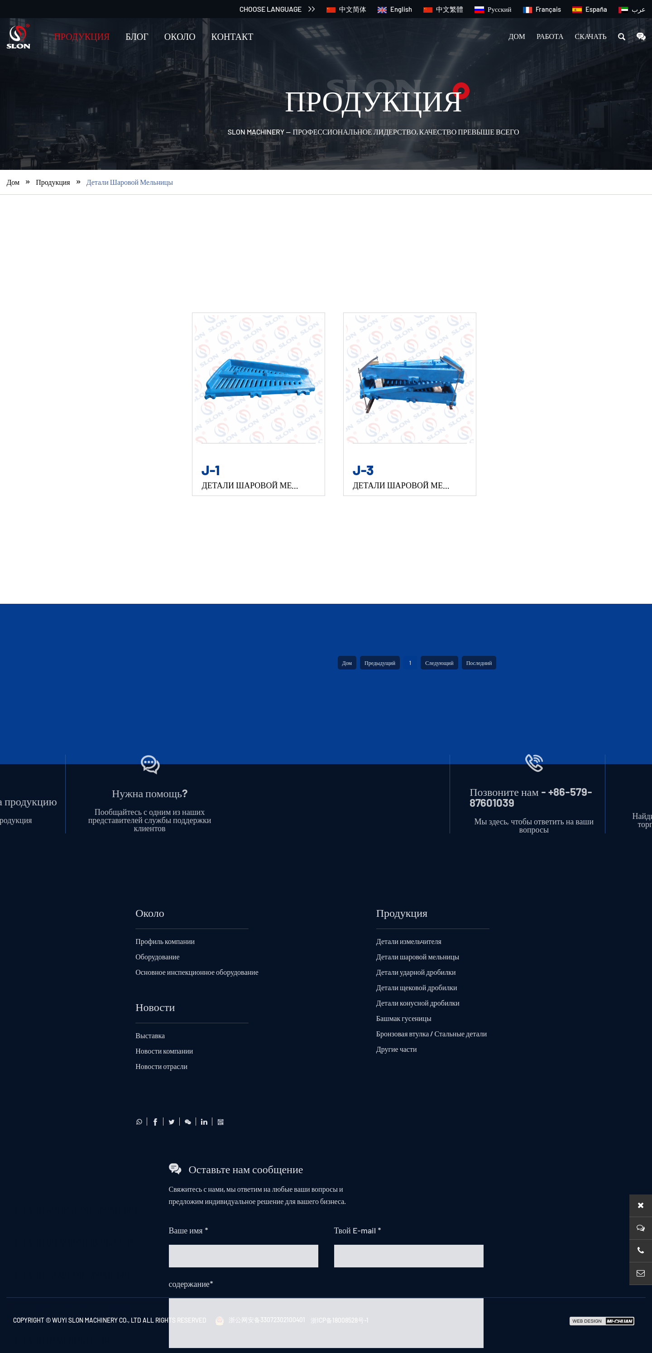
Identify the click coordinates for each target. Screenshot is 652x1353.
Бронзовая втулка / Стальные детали (95, 1043)
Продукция (82, 36)
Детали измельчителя (61, 977)
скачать (591, 36)
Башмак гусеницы (54, 1010)
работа (550, 36)
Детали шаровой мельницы (129, 200)
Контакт (232, 36)
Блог (137, 36)
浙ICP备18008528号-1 (340, 1320)
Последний (479, 1084)
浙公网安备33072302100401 (260, 1320)
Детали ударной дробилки (71, 912)
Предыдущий (379, 1084)
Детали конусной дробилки (74, 329)
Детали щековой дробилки (72, 880)
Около (180, 36)
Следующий (439, 1084)
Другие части (42, 1075)
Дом (516, 36)
